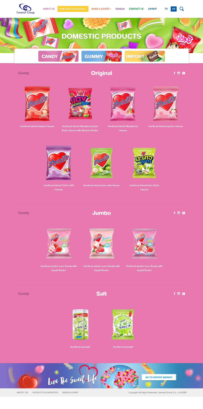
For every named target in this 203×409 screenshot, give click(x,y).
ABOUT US (49, 9)
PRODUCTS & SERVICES (73, 9)
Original (101, 73)
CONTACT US (136, 9)
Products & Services (45, 392)
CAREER (120, 9)
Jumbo (101, 213)
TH (166, 9)
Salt (101, 294)
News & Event (70, 392)
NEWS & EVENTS (101, 9)
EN (173, 9)
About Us (22, 392)
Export (152, 9)
